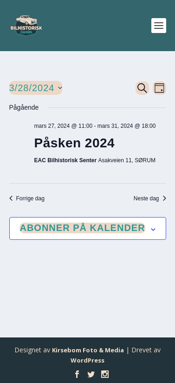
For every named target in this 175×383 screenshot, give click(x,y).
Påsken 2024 (74, 143)
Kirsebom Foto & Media (88, 350)
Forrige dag (27, 198)
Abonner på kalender (82, 228)
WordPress (87, 360)
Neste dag (150, 198)
